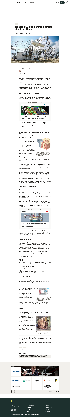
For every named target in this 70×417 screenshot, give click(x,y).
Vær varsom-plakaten (26, 414)
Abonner (62, 2)
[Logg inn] (57, 2)
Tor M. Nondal (13, 410)
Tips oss (56, 400)
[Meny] (66, 2)
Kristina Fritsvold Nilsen (15, 406)
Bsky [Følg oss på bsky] (28, 411)
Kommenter (26, 67)
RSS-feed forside (30, 405)
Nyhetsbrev (46, 405)
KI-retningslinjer (47, 411)
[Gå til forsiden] (12, 2)
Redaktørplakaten (35, 414)
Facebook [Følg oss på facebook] (29, 407)
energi (20, 347)
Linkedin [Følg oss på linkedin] (29, 409)
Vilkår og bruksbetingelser (49, 409)
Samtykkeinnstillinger (48, 407)
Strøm (24, 347)
